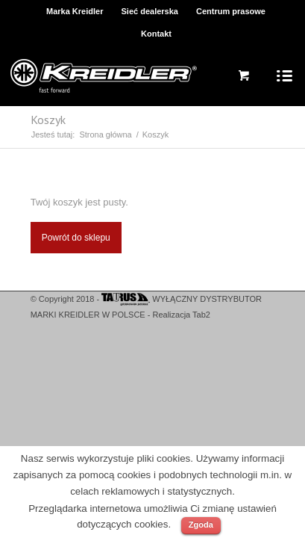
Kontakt (156, 33)
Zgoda (201, 524)
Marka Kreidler (74, 11)
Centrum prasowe (230, 11)
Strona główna (105, 134)
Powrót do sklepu (76, 237)
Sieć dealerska (150, 11)
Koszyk (48, 119)
